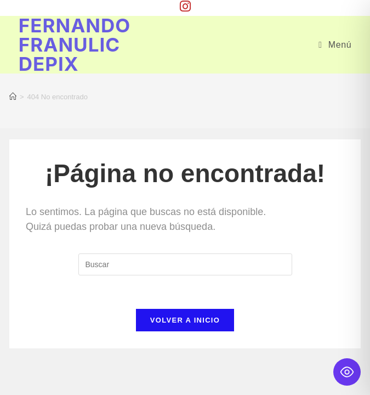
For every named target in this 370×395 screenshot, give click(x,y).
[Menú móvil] (334, 44)
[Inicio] (12, 97)
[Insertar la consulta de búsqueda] (185, 264)
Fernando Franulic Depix (75, 45)
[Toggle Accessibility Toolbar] (347, 372)
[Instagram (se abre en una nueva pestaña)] (185, 6)
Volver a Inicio (185, 320)
